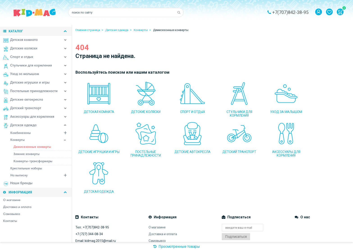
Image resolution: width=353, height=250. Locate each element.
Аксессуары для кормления (28, 117)
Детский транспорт (22, 108)
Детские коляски (20, 49)
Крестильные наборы (26, 168)
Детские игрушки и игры (26, 83)
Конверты (41, 140)
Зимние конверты (27, 154)
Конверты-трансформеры (33, 161)
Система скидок (160, 217)
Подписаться (236, 199)
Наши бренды (17, 183)
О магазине (157, 190)
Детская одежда (19, 125)
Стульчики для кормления (27, 66)
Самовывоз (157, 203)
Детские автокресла (23, 100)
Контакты (156, 224)
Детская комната (20, 40)
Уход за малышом (21, 74)
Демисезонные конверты (32, 147)
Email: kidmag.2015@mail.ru (95, 203)
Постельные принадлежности (30, 91)
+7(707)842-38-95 (290, 12)
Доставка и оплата (163, 197)
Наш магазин (158, 210)
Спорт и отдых (18, 57)
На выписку (41, 176)
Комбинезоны (41, 134)
